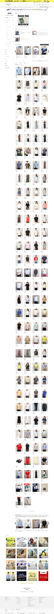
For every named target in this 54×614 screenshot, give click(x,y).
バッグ (10, 37)
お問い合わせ (29, 598)
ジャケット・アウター (10, 26)
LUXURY (6, 595)
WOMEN (7, 17)
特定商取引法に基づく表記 (31, 600)
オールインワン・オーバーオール (10, 35)
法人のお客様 (29, 599)
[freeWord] (9, 20)
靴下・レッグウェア (10, 43)
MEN (9, 17)
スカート (10, 32)
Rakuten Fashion (7, 594)
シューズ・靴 (10, 39)
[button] (20, 52)
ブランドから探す (18, 594)
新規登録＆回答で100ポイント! (37, 2)
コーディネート (40, 60)
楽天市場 (47, 2)
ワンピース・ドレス (10, 30)
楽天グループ (43, 2)
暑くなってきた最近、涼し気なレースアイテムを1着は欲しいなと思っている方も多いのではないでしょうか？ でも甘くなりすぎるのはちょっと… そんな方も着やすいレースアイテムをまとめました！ (42, 34)
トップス (10, 24)
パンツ (10, 28)
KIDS (12, 17)
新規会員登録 (40, 594)
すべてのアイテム (18, 599)
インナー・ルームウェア (10, 41)
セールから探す (18, 598)
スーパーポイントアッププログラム (32, 594)
